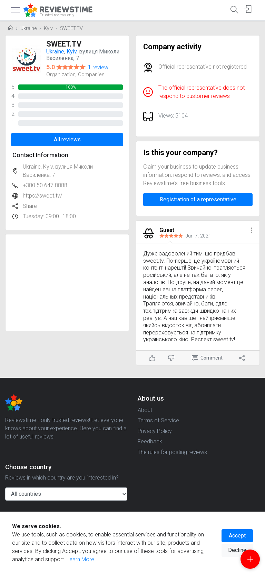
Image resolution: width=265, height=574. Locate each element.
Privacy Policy (155, 431)
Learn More (80, 559)
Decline (237, 550)
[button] (251, 231)
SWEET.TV (71, 28)
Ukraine (28, 28)
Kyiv (48, 28)
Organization (61, 74)
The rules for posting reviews (172, 452)
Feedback (150, 441)
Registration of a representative (198, 199)
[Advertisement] (67, 282)
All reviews (67, 139)
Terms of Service (158, 420)
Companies (91, 74)
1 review (98, 67)
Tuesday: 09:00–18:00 (49, 216)
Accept (237, 535)
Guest (166, 230)
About (145, 410)
